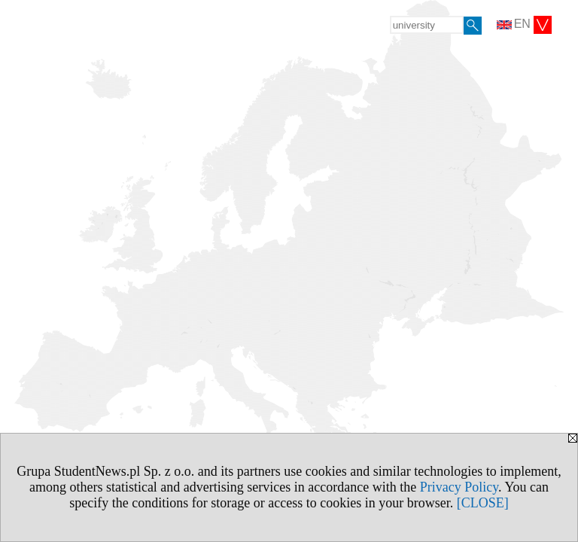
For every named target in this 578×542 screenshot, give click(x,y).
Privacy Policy (459, 487)
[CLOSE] (483, 502)
